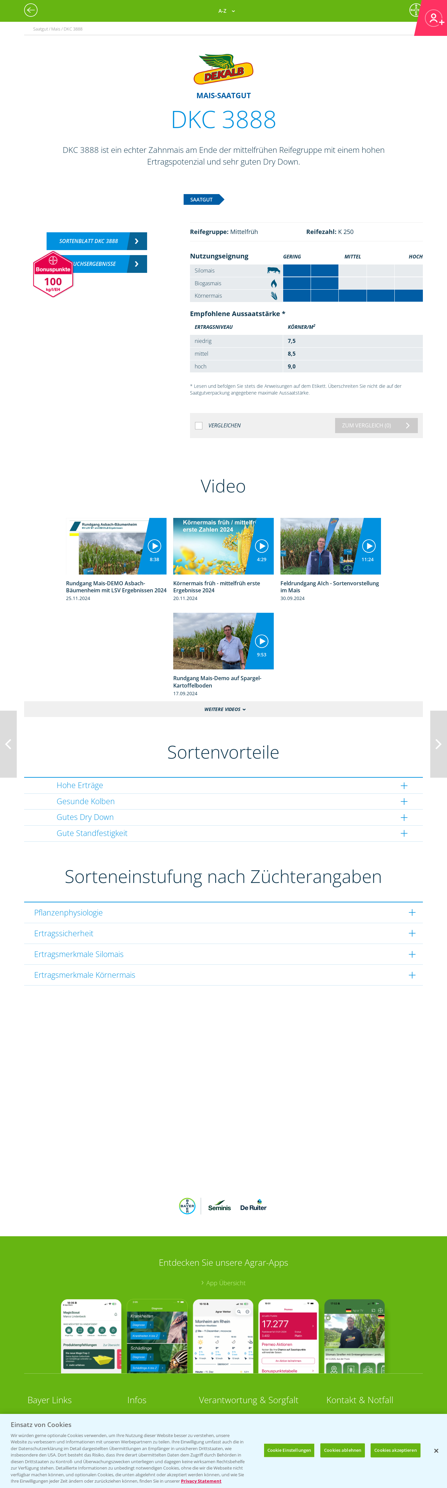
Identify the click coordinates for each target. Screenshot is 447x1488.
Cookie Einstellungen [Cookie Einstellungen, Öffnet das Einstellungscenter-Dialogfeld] (289, 1450)
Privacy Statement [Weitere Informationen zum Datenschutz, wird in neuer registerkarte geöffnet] (201, 1481)
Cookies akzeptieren (395, 1450)
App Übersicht (226, 1283)
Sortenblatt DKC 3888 (88, 241)
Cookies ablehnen (342, 1450)
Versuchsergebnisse (89, 263)
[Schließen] (436, 1450)
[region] (223, 1451)
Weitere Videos (222, 709)
